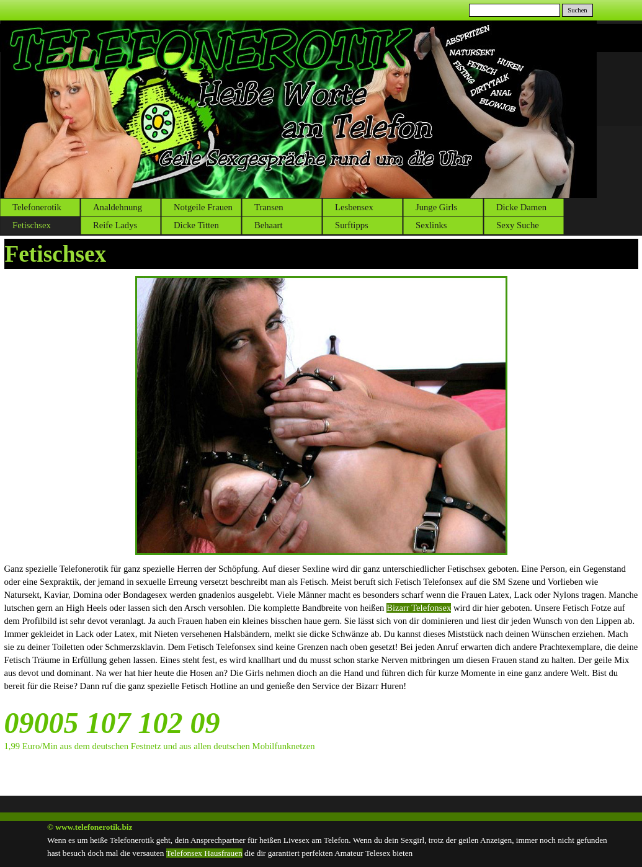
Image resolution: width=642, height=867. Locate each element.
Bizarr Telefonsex (418, 608)
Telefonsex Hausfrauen (204, 853)
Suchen (577, 10)
